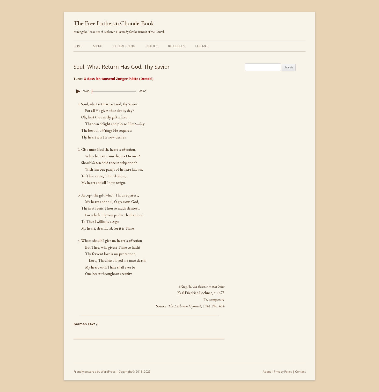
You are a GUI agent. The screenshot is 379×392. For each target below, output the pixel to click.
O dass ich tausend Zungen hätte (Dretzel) (118, 78)
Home (77, 46)
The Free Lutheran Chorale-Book (113, 23)
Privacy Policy (283, 372)
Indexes (152, 46)
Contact (202, 46)
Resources (176, 46)
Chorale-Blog (124, 46)
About (98, 46)
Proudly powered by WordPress (94, 372)
